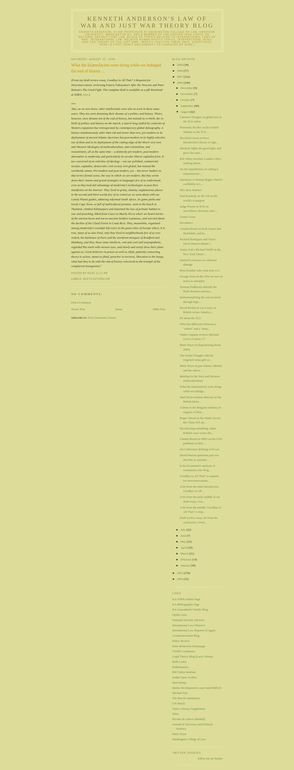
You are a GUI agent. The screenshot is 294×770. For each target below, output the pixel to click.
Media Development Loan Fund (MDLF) (196, 688)
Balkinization (180, 667)
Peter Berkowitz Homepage (188, 646)
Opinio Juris (179, 614)
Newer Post (78, 309)
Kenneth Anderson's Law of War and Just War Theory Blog (147, 22)
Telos (175, 713)
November (187, 94)
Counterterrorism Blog (185, 635)
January (186, 565)
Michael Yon (179, 693)
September (187, 106)
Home (119, 309)
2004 (180, 579)
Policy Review (181, 641)
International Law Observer (188, 625)
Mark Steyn (179, 734)
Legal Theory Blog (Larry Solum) (192, 656)
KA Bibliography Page (185, 604)
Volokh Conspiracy (183, 651)
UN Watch (178, 703)
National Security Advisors (188, 620)
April (184, 547)
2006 (180, 82)
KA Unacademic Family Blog (190, 609)
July (183, 529)
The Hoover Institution (186, 698)
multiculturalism (96, 279)
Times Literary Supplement (188, 708)
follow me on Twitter (210, 758)
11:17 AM (101, 273)
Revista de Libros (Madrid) (188, 719)
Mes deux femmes (190, 190)
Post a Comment (81, 302)
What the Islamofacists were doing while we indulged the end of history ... (116, 68)
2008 (180, 70)
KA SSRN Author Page (186, 599)
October (186, 100)
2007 (180, 76)
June (184, 535)
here (85, 94)
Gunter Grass (187, 216)
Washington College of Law (189, 739)
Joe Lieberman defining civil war (199, 449)
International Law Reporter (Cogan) (193, 630)
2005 (180, 573)
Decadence (186, 222)
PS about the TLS (190, 318)
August (185, 111)
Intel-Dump (179, 682)
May (184, 541)
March (185, 553)
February (186, 559)
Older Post (159, 309)
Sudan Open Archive (184, 677)
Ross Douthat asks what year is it (199, 270)
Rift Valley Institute (184, 672)
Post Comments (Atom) (102, 317)
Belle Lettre (179, 661)
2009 (180, 64)
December (187, 88)
